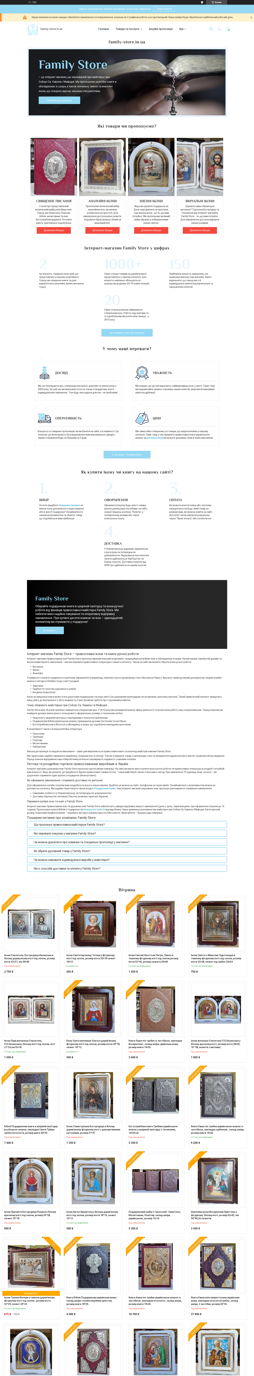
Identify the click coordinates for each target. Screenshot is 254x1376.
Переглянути (164, 9)
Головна (103, 29)
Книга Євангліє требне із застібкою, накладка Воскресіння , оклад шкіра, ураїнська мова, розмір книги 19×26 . (155, 971)
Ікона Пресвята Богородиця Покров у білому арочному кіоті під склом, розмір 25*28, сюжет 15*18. (30, 1142)
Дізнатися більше (54, 230)
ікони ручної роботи (94, 736)
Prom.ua (143, 1370)
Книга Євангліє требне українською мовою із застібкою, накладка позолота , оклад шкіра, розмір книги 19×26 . (155, 1227)
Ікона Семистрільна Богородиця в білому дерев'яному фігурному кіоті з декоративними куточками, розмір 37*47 (93, 1056)
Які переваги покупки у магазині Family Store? (65, 760)
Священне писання (63, 472)
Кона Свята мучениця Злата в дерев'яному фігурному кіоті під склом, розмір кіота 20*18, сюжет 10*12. (93, 971)
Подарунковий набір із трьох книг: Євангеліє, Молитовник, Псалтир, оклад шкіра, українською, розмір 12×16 (155, 1142)
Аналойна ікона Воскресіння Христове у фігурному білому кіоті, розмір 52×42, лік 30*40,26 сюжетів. (215, 1142)
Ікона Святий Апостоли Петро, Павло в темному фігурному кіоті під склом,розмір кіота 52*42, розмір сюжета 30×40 (153, 885)
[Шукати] (211, 29)
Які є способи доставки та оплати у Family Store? (67, 795)
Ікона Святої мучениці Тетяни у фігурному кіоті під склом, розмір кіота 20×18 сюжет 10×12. (90, 885)
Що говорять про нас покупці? (127, 300)
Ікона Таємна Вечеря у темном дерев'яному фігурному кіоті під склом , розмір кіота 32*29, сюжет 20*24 (29, 1227)
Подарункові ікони (105, 715)
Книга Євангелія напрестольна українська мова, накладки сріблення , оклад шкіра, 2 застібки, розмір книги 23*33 (90, 1313)
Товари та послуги (128, 29)
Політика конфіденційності (146, 1373)
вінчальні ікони (155, 405)
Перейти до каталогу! (59, 100)
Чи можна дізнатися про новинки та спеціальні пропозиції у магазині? (82, 769)
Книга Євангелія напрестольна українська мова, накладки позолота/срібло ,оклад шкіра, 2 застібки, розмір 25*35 (215, 1227)
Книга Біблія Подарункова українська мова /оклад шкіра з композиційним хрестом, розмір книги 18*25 (91, 1227)
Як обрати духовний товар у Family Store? (62, 778)
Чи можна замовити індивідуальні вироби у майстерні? (72, 787)
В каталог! (50, 557)
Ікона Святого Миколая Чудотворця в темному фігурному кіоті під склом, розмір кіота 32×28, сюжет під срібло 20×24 (216, 885)
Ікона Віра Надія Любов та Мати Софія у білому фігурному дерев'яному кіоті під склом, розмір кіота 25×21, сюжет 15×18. (214, 1313)
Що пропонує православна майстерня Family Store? (69, 751)
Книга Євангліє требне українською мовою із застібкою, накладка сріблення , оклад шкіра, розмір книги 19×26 (217, 1056)
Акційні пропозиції (161, 29)
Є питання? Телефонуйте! (127, 421)
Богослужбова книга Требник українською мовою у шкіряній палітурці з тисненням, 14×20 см (153, 1056)
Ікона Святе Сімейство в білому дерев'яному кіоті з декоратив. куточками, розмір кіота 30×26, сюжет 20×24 (155, 1313)
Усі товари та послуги (127, 1342)
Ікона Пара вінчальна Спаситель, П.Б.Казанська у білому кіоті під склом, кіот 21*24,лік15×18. (29, 971)
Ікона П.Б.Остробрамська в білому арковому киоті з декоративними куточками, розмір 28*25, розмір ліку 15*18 (30, 1313)
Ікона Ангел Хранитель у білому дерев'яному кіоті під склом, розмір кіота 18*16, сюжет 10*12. (92, 1142)
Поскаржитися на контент (120, 1373)
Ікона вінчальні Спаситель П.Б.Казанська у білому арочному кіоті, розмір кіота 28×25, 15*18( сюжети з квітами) (215, 971)
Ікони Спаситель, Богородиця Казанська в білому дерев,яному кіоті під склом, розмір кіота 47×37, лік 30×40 (29, 885)
